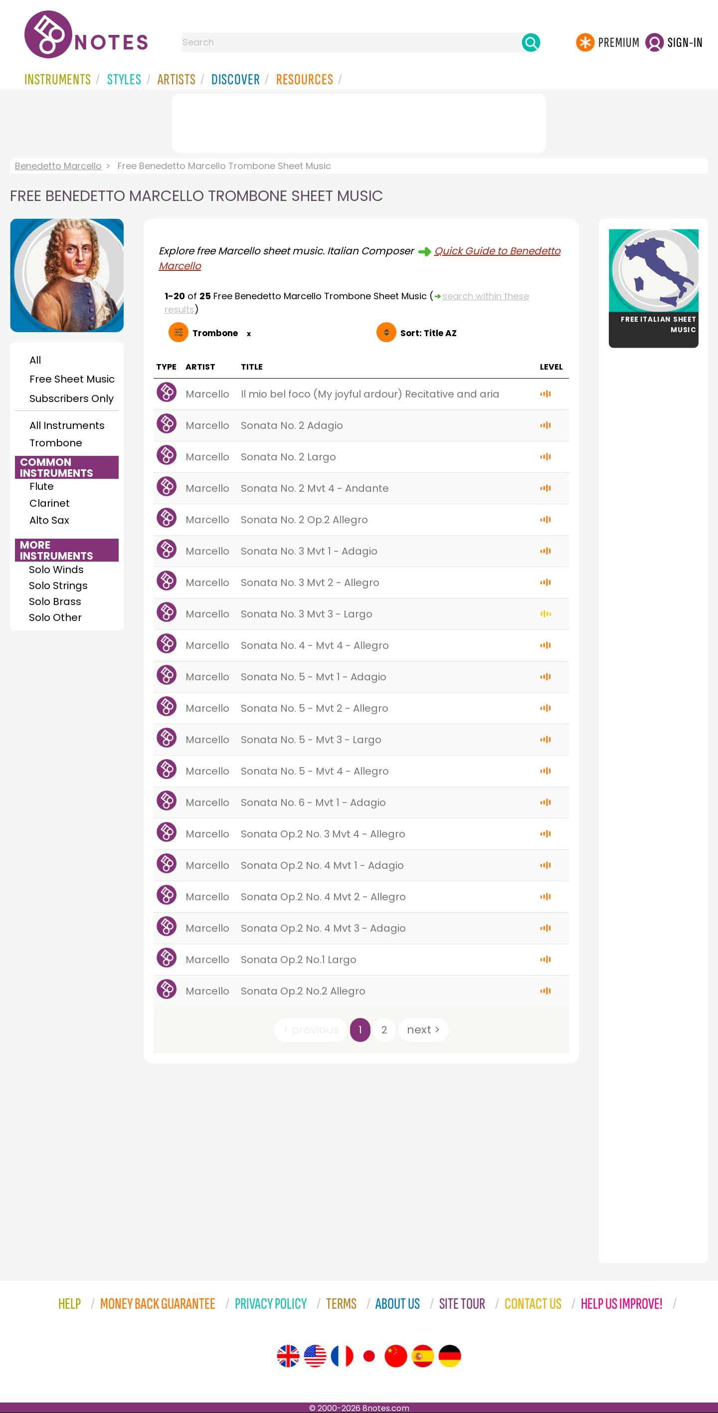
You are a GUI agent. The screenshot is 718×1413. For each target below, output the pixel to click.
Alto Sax (49, 520)
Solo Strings (58, 586)
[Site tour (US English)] (315, 1356)
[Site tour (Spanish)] (422, 1356)
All (35, 360)
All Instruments (67, 425)
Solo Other (55, 617)
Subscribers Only (71, 398)
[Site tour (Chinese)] (395, 1356)
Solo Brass (55, 601)
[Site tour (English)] (288, 1356)
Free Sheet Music (72, 379)
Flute (41, 486)
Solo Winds (56, 570)
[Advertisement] (359, 121)
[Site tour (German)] (449, 1356)
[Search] (531, 42)
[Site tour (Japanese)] (369, 1356)
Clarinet (49, 503)
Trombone (55, 443)
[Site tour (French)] (342, 1356)
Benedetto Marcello (58, 166)
